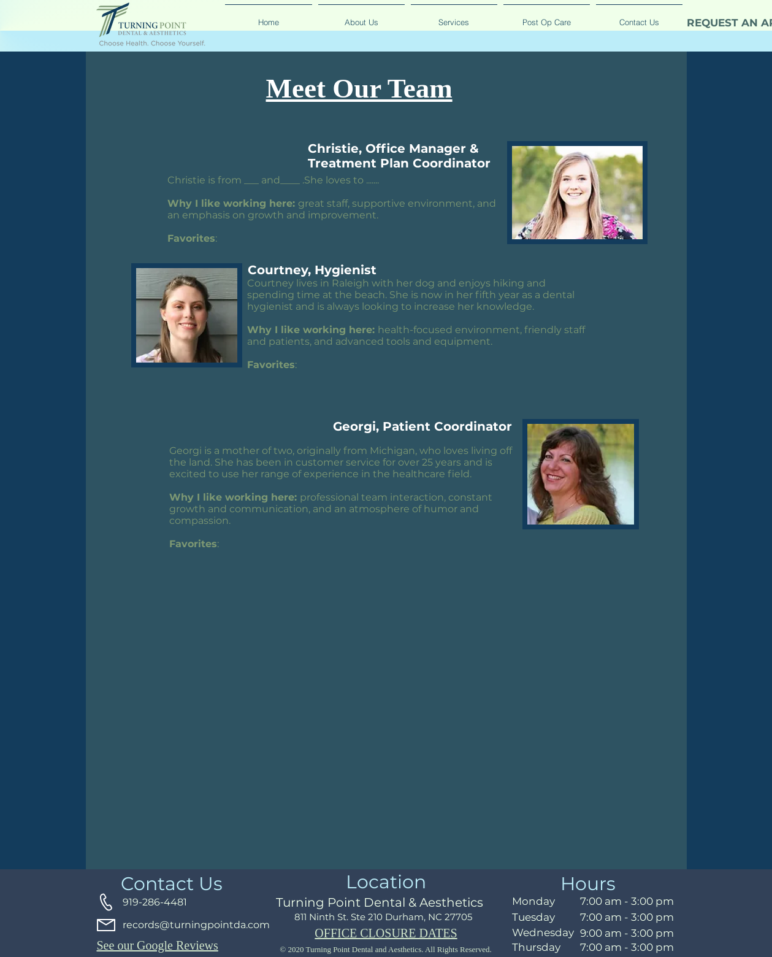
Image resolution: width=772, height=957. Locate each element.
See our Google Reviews (157, 945)
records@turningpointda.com (196, 925)
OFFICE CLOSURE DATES (386, 933)
